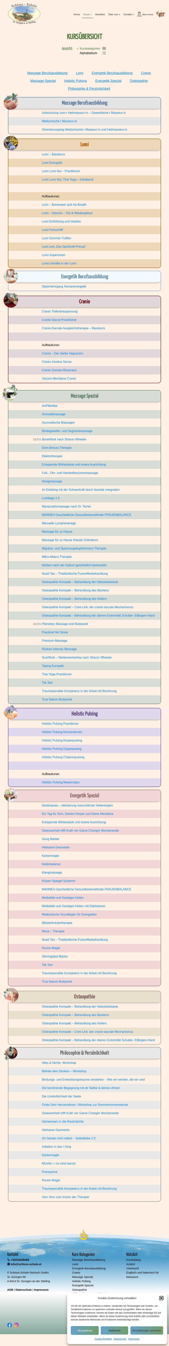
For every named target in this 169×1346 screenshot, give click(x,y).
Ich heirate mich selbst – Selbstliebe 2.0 (68, 1138)
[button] (161, 1298)
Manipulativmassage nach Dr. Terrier (66, 506)
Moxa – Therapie (53, 931)
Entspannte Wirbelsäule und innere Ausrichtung (74, 464)
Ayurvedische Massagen (58, 422)
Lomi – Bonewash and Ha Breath (64, 204)
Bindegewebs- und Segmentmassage (67, 431)
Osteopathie (139, 81)
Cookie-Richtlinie (103, 1339)
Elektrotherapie (52, 456)
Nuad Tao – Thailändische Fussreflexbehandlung (75, 573)
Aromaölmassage (54, 414)
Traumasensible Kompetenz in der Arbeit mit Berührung (79, 691)
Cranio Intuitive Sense (57, 361)
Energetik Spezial (108, 81)
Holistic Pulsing (75, 81)
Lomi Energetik (52, 162)
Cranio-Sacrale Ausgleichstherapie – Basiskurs (73, 328)
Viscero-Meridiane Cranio (59, 378)
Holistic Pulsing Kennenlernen (62, 732)
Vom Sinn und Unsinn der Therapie (65, 1197)
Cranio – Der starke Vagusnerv (62, 353)
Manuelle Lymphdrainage (59, 523)
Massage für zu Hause (57, 531)
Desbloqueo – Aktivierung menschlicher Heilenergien (77, 805)
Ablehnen (114, 1330)
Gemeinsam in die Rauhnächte (63, 1121)
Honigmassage (52, 481)
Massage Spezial (43, 81)
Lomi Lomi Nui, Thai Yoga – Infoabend (67, 179)
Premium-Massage (54, 640)
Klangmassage (52, 872)
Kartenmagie (50, 855)
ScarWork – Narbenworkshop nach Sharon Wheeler (77, 657)
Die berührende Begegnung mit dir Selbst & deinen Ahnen (81, 1088)
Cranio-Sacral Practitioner (59, 319)
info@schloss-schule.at (26, 1264)
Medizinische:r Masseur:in (59, 121)
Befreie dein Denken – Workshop (64, 1071)
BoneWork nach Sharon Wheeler (64, 439)
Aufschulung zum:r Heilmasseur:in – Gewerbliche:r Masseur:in (84, 112)
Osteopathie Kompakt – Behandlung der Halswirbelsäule (80, 582)
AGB (10, 1289)
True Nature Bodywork (57, 699)
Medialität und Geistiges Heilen (63, 897)
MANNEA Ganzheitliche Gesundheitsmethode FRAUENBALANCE (86, 514)
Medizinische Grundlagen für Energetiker (69, 914)
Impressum (134, 1339)
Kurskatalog (133, 1259)
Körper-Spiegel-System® (58, 881)
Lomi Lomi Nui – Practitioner (61, 171)
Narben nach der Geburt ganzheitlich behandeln (74, 565)
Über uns (113, 14)
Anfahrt (130, 1264)
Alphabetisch (87, 53)
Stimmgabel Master (55, 956)
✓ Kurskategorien (88, 48)
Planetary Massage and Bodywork (65, 624)
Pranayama (49, 1171)
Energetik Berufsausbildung (112, 73)
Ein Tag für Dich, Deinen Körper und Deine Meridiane (77, 813)
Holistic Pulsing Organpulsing (61, 748)
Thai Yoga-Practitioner (57, 674)
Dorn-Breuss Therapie (57, 447)
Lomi (79, 73)
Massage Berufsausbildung (47, 73)
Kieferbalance (51, 864)
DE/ (35, 439)
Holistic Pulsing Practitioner (60, 723)
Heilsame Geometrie (56, 847)
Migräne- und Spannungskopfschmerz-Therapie (74, 548)
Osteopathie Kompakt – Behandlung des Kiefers (74, 598)
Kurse (86, 14)
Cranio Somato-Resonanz (59, 370)
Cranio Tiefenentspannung (60, 311)
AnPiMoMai (49, 405)
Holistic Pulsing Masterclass (60, 782)
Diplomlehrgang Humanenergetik (64, 286)
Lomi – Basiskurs (53, 154)
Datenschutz (120, 1339)
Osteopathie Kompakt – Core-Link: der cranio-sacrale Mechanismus (87, 607)
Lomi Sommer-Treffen (56, 238)
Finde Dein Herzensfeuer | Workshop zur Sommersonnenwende (85, 1104)
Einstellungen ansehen (146, 1330)
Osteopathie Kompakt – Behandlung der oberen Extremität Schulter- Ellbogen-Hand (98, 615)
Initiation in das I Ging (56, 1146)
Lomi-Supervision (53, 255)
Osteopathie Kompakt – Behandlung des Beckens (75, 590)
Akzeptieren (84, 1330)
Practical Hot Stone (55, 632)
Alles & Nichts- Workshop (59, 1062)
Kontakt (128, 14)
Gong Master (50, 839)
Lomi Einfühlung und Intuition (61, 221)
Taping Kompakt (53, 665)
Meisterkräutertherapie (57, 922)
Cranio (146, 73)
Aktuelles (100, 14)
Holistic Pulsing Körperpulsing (62, 740)
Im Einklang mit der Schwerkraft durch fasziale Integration (81, 489)
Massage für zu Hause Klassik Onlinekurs (70, 540)
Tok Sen (47, 682)
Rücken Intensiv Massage (59, 649)
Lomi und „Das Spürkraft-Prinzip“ (64, 246)
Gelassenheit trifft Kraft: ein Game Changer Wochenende (80, 830)
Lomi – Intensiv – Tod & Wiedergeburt (67, 213)
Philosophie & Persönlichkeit (89, 89)
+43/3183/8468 (20, 1259)
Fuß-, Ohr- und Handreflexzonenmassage (70, 473)
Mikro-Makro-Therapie (57, 556)
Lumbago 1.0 (51, 498)
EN (39, 439)
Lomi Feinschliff (52, 229)
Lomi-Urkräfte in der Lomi (59, 263)
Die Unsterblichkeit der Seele (61, 1096)
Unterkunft (132, 1268)
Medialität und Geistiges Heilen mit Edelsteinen (73, 906)
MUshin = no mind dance (58, 1163)
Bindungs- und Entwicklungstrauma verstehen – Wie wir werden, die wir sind (93, 1079)
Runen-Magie (51, 948)
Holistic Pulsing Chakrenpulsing (63, 757)
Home (76, 14)
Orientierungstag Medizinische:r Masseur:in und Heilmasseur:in (84, 129)
